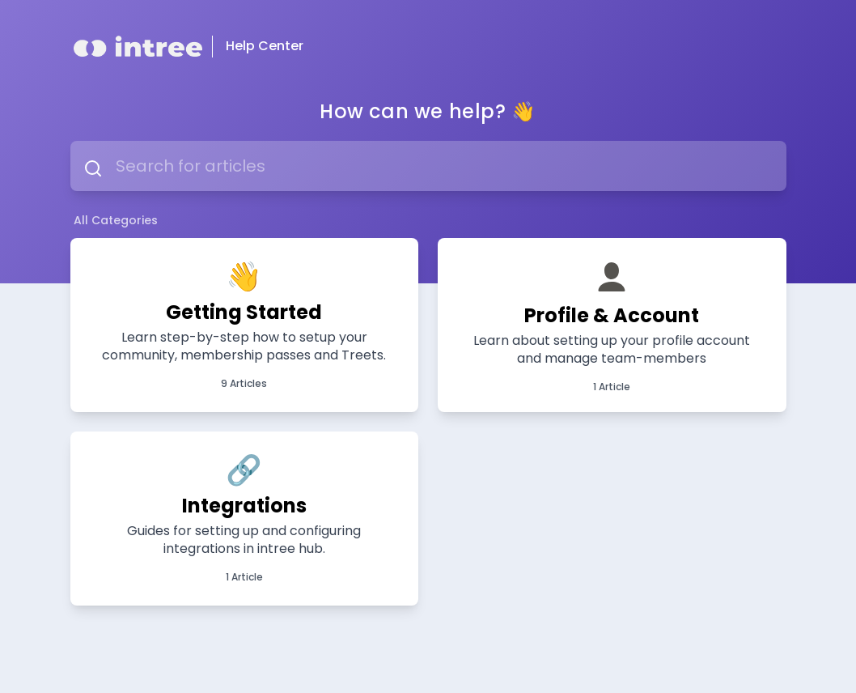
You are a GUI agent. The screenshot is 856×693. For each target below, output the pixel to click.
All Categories (116, 220)
